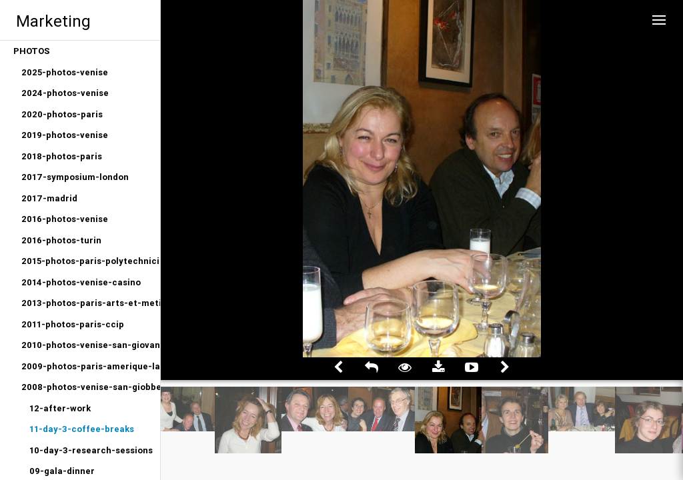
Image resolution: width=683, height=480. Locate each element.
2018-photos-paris (61, 156)
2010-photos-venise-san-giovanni (90, 345)
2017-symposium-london (75, 177)
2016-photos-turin (61, 240)
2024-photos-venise (65, 93)
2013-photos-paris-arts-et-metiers (90, 303)
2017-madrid (49, 198)
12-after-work (60, 408)
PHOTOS (31, 51)
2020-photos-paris (62, 114)
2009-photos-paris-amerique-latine (90, 366)
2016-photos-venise (64, 219)
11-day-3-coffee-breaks (81, 429)
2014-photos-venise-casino (81, 282)
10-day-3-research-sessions (91, 450)
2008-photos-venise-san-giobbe (90, 387)
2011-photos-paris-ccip (72, 324)
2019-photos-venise (64, 135)
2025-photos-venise (64, 72)
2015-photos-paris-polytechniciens (90, 261)
